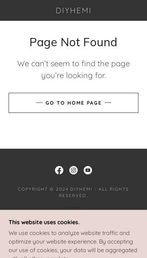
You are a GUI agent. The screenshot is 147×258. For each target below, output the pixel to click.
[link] (73, 10)
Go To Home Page (74, 103)
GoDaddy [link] (92, 219)
